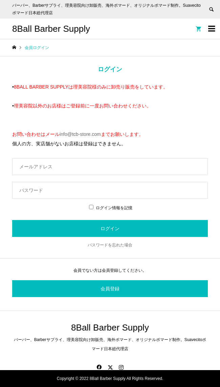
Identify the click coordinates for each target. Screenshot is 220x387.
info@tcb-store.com (80, 134)
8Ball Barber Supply (51, 29)
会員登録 (110, 288)
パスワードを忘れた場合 (110, 245)
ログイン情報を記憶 (110, 207)
